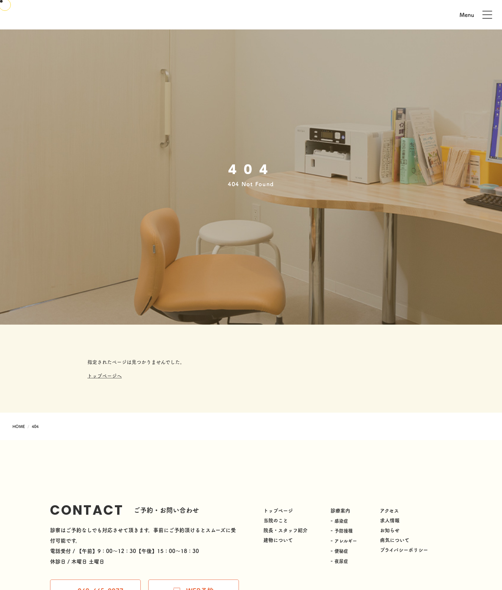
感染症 (341, 520)
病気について (394, 539)
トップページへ (104, 375)
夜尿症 (341, 560)
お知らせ (390, 530)
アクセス (389, 510)
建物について (278, 539)
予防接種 (343, 530)
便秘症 (341, 550)
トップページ (278, 510)
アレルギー (345, 540)
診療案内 (340, 510)
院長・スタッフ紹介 (285, 530)
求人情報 (390, 520)
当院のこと (275, 520)
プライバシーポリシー (404, 549)
